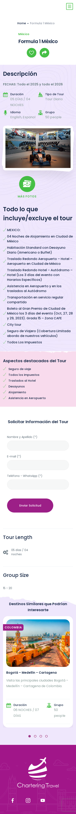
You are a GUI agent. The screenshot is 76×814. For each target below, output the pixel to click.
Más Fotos (27, 196)
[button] (29, 736)
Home (21, 23)
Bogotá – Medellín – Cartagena (31, 672)
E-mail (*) (14, 456)
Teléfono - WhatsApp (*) (24, 476)
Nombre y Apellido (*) (22, 437)
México (23, 34)
